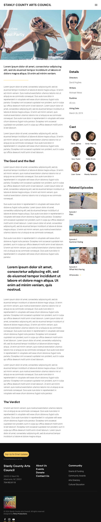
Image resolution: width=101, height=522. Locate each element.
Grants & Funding (75, 471)
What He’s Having (76, 269)
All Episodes (73, 275)
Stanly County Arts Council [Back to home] (27, 5)
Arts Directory (74, 480)
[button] (96, 5)
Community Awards (76, 476)
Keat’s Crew (10, 28)
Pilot (71, 214)
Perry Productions (20, 514)
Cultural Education (76, 484)
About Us (41, 465)
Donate (40, 472)
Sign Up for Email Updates (16, 454)
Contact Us (42, 476)
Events (40, 469)
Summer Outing (76, 242)
